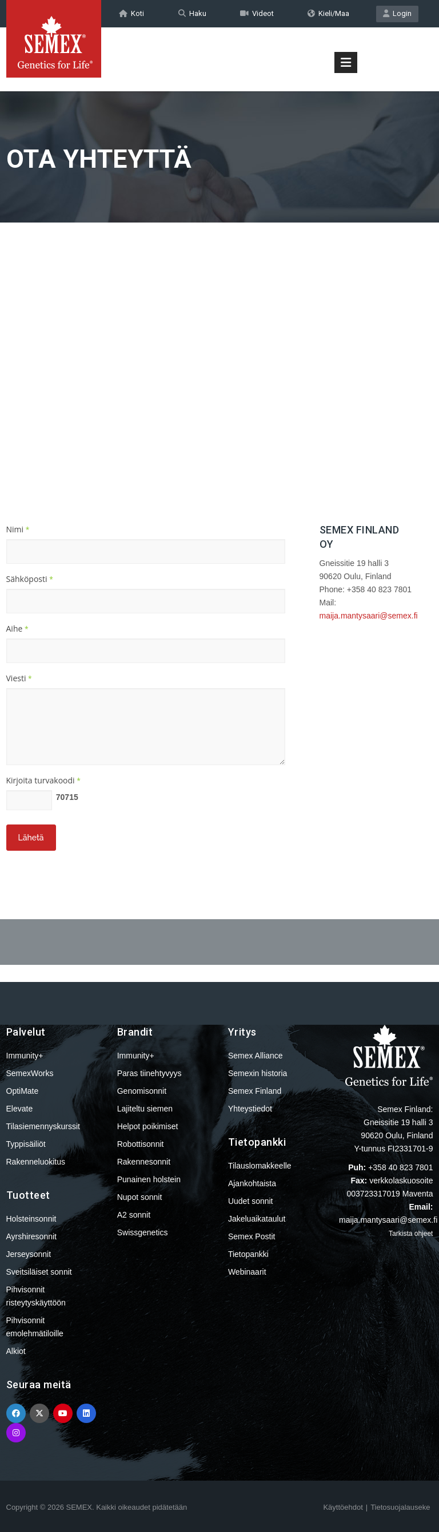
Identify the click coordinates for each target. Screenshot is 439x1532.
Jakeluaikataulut (256, 1218)
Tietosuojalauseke (400, 1507)
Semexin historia (258, 1073)
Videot (257, 13)
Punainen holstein (149, 1179)
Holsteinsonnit (31, 1218)
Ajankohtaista (252, 1183)
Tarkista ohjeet (411, 1234)
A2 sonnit (133, 1214)
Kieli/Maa (328, 13)
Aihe (17, 628)
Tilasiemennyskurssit (43, 1126)
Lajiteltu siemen (145, 1108)
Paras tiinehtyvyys (149, 1073)
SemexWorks (30, 1073)
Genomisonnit (141, 1091)
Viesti (19, 678)
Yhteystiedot (250, 1108)
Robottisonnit (140, 1144)
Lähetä (31, 837)
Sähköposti (29, 578)
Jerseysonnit (28, 1254)
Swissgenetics (142, 1232)
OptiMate (22, 1091)
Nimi (18, 529)
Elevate (19, 1108)
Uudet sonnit (250, 1201)
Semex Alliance (255, 1055)
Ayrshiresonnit (31, 1236)
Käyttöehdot (342, 1507)
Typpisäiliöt (26, 1144)
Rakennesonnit (143, 1161)
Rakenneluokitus (36, 1161)
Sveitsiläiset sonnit (39, 1271)
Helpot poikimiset (147, 1126)
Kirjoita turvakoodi (43, 780)
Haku (192, 13)
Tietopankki (248, 1254)
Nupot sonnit (139, 1197)
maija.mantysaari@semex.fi (369, 615)
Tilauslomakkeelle (260, 1165)
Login (397, 13)
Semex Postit (251, 1236)
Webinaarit (247, 1271)
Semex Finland (254, 1091)
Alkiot (16, 1351)
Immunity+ (24, 1055)
